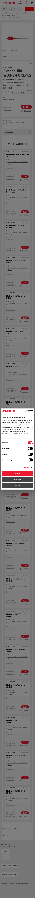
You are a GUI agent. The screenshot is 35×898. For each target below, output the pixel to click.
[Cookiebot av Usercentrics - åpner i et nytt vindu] (25, 411)
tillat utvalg (17, 479)
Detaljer (26, 467)
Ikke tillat (17, 485)
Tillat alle (17, 473)
